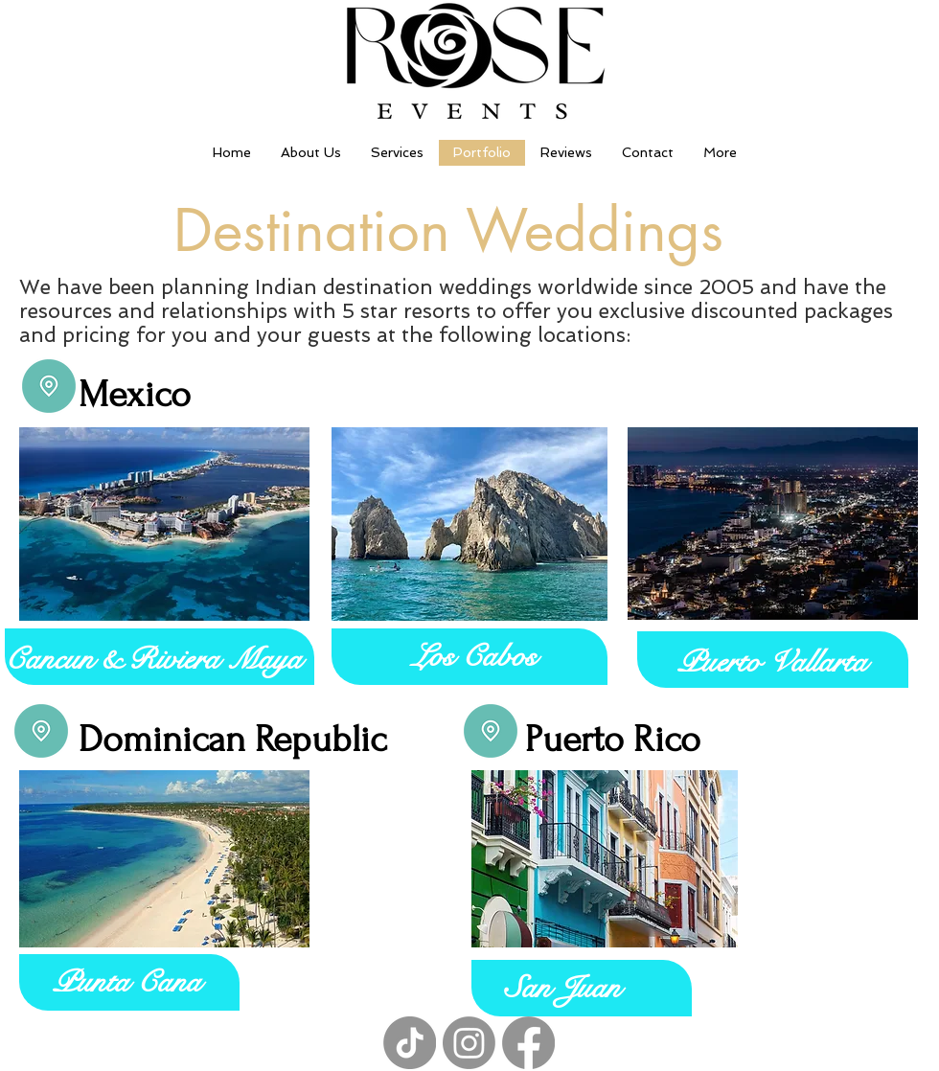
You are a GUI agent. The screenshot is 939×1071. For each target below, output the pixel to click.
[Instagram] (469, 1042)
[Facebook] (528, 1042)
